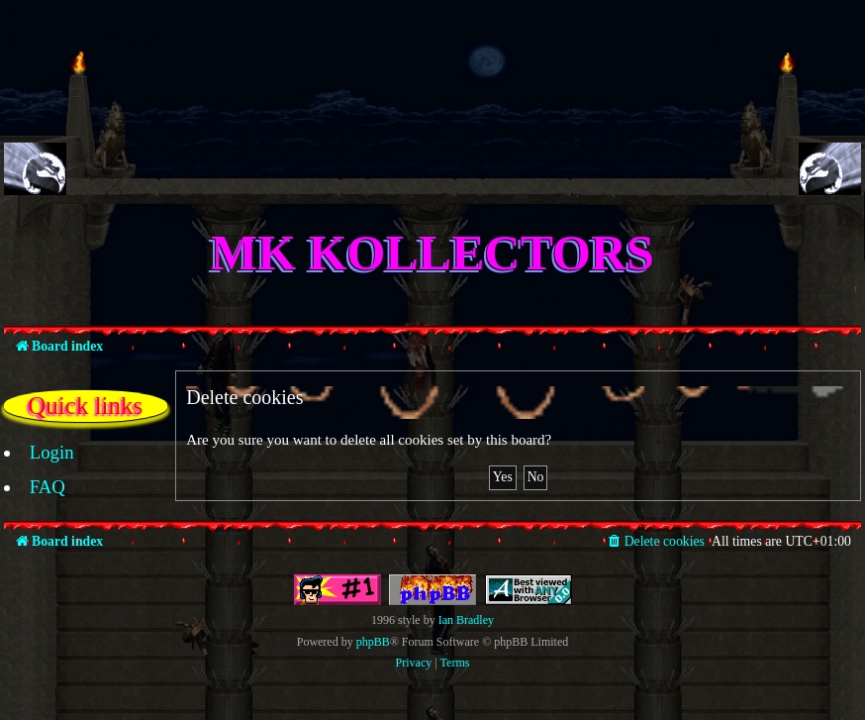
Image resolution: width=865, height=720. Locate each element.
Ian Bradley (466, 620)
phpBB (373, 642)
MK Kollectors (432, 252)
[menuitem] (41, 452)
